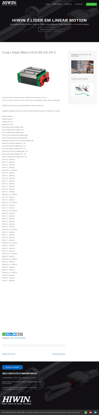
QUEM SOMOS (57, 4)
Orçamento (91, 4)
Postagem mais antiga (58, 354)
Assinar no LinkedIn (12, 367)
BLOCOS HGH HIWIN (18, 338)
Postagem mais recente (8, 354)
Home (48, 4)
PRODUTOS (68, 4)
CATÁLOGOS (79, 4)
